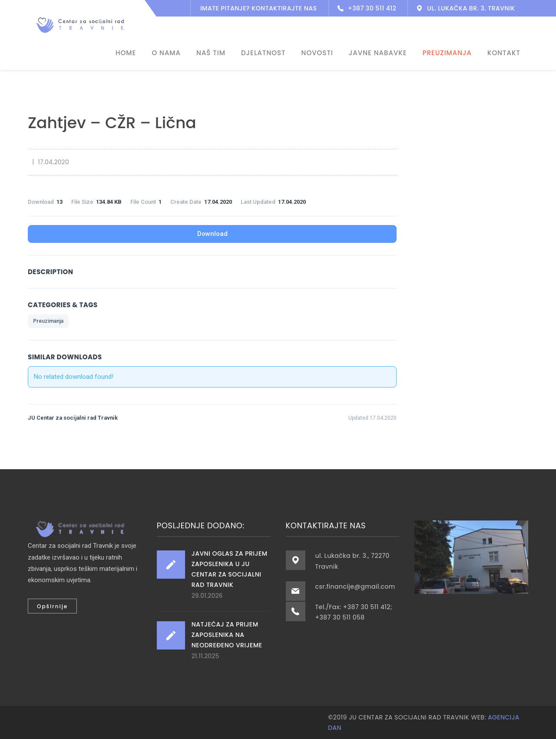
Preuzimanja (48, 321)
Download (212, 234)
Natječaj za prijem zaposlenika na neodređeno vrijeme (227, 635)
